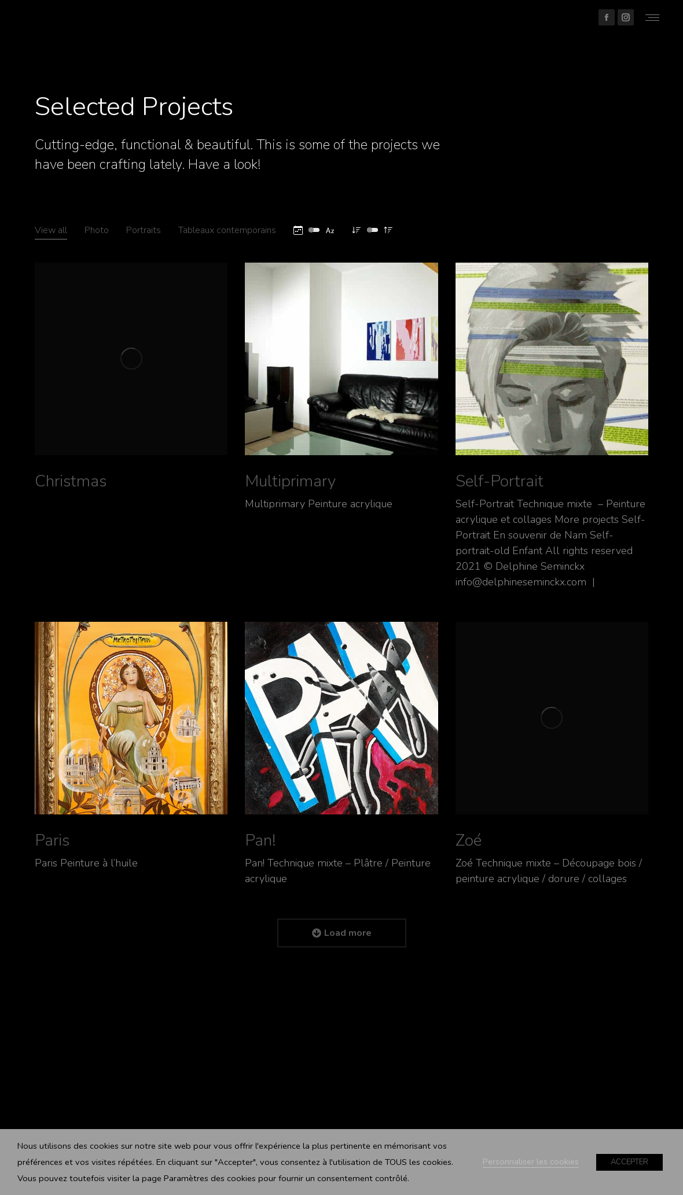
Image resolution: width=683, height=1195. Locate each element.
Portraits (143, 230)
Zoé (469, 840)
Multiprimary (290, 481)
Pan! (260, 840)
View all (51, 230)
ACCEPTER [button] (629, 1162)
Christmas (71, 481)
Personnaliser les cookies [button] (531, 1161)
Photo (97, 230)
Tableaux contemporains (227, 230)
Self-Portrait (500, 481)
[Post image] (131, 359)
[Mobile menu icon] (652, 18)
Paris (52, 840)
